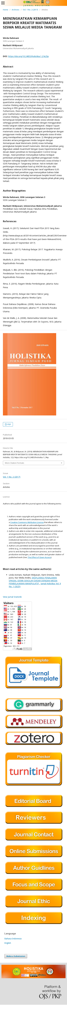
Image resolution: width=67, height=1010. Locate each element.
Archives (15, 9)
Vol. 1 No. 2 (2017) (30, 9)
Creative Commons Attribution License (27, 522)
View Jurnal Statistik (12, 596)
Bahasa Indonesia (13, 938)
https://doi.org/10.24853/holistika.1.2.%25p (28, 56)
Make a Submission (15, 956)
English (7, 943)
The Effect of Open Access (39, 557)
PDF (9, 424)
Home (5, 9)
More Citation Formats (14, 463)
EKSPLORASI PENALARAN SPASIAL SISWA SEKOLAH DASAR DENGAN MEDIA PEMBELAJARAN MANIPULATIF (33, 580)
